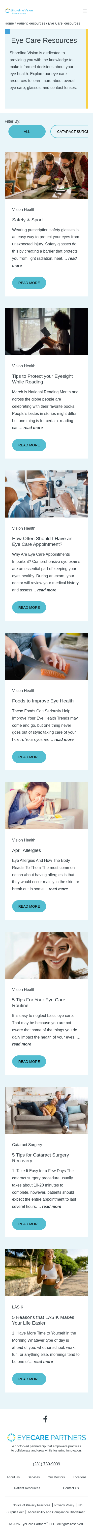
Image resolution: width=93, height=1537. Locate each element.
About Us (13, 1477)
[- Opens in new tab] (47, 1437)
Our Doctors (56, 1477)
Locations (79, 1477)
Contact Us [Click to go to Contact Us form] (71, 1488)
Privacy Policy (64, 1505)
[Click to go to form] (47, 494)
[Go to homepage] (18, 11)
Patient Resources (31, 23)
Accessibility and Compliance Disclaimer (56, 1512)
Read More (29, 283)
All (27, 132)
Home (9, 23)
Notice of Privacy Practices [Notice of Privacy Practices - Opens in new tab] (31, 1505)
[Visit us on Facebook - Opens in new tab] (45, 1419)
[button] (85, 11)
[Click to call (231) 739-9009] (46, 1464)
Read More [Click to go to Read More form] (29, 607)
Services (34, 1477)
